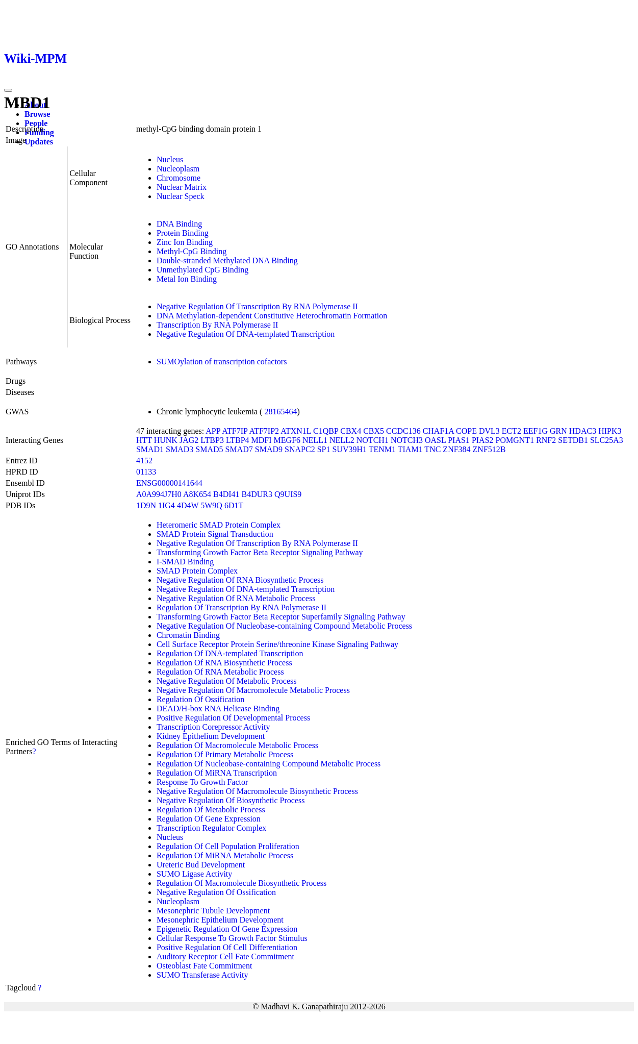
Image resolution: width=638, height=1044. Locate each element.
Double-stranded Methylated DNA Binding (227, 260)
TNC (432, 449)
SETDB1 (573, 440)
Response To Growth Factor (202, 782)
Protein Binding (183, 233)
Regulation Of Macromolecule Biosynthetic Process (241, 883)
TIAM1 (410, 449)
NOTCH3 (407, 440)
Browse (37, 114)
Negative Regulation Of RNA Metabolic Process (236, 598)
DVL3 (489, 431)
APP (213, 431)
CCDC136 (403, 431)
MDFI (261, 440)
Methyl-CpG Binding (191, 251)
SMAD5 (209, 449)
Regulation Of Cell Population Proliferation (228, 846)
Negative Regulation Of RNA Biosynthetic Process (240, 580)
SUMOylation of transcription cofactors (222, 361)
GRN (558, 431)
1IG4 (166, 505)
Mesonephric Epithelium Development (220, 919)
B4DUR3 (257, 494)
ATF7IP (234, 431)
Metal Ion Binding (187, 279)
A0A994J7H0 (159, 494)
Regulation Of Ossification (200, 699)
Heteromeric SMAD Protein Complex (218, 524)
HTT (144, 440)
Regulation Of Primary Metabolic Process (225, 754)
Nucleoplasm (178, 168)
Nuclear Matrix (182, 187)
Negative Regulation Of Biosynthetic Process (231, 800)
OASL (435, 440)
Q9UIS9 (287, 494)
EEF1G (535, 431)
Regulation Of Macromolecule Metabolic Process (237, 745)
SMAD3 (179, 449)
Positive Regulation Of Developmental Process (233, 717)
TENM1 (382, 449)
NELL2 (341, 440)
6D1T (233, 505)
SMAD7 (239, 449)
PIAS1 (459, 440)
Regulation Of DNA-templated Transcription (230, 653)
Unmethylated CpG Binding (202, 269)
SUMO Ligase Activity (194, 873)
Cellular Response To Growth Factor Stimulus (232, 938)
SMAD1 (150, 449)
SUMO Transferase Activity (202, 975)
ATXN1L (295, 431)
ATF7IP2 (264, 431)
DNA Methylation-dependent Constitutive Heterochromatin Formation (272, 315)
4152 (144, 460)
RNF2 (546, 440)
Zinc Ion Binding (185, 242)
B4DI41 (226, 494)
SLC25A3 (606, 440)
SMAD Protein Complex (197, 570)
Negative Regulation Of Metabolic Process (227, 681)
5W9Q (211, 505)
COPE (466, 431)
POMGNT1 (515, 440)
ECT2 (511, 431)
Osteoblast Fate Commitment (204, 965)
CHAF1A (438, 431)
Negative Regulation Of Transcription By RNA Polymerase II (257, 306)
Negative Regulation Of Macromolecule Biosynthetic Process (257, 791)
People (35, 123)
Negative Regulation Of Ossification (216, 892)
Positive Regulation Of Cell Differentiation (227, 947)
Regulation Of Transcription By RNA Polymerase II (241, 607)
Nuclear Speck (181, 196)
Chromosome (178, 177)
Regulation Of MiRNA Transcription (217, 772)
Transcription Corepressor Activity (213, 727)
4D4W (187, 505)
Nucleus (170, 159)
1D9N (146, 505)
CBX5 (373, 431)
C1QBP (325, 431)
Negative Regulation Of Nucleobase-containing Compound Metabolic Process (284, 626)
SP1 (323, 449)
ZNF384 (456, 449)
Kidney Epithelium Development (211, 736)
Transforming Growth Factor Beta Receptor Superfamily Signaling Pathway (281, 616)
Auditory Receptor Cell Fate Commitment (225, 956)
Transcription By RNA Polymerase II (217, 324)
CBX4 (350, 431)
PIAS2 (483, 440)
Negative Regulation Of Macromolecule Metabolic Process (253, 690)
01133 (146, 471)
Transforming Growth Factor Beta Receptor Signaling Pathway (260, 552)
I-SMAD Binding (185, 561)
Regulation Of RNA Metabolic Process (220, 671)
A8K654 (197, 494)
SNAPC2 (300, 449)
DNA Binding (179, 223)
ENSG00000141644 (169, 483)
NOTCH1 (372, 440)
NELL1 (314, 440)
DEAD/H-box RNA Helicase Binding (218, 708)
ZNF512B (489, 449)
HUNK (165, 440)
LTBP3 (212, 440)
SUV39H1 (349, 449)
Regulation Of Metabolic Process (211, 809)
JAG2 (189, 440)
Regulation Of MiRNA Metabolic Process (225, 855)
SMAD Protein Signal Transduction (215, 534)
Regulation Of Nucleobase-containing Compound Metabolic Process (268, 763)
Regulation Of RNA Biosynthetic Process (224, 662)
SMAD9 (269, 449)
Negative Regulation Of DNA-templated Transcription (246, 334)
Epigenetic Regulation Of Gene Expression (227, 929)
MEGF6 (287, 440)
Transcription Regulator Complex (211, 828)
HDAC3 (582, 431)
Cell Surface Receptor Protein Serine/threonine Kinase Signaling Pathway (277, 644)
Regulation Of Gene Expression (209, 818)
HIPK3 (609, 431)
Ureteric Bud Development (201, 864)
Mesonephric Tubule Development (213, 910)
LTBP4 (237, 440)
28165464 (280, 411)
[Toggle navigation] (8, 90)
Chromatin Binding (188, 635)
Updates (38, 141)
